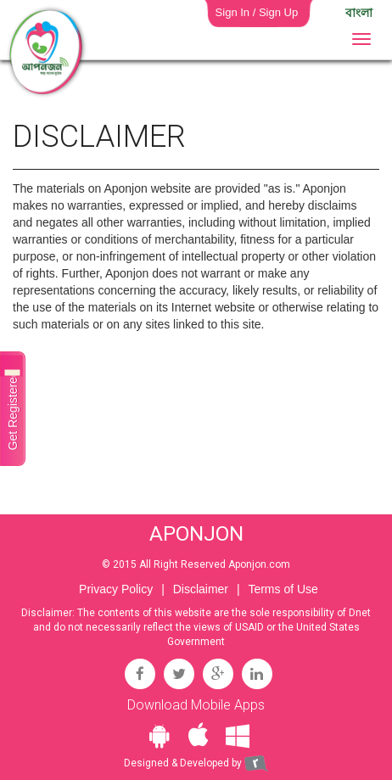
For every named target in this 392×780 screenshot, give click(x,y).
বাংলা (358, 13)
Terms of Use (282, 589)
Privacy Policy (116, 589)
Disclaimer (200, 589)
